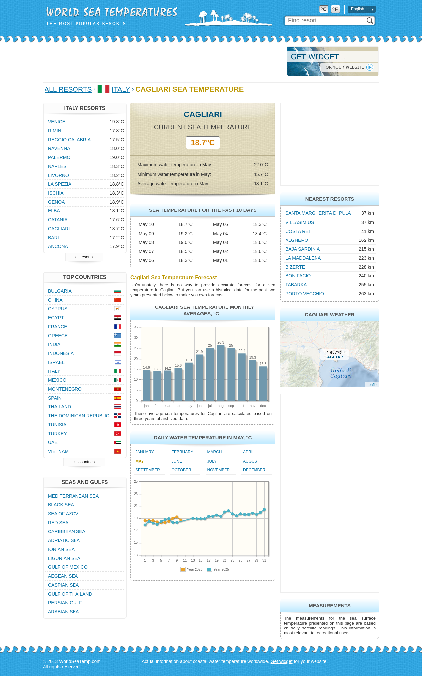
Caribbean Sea (66, 531)
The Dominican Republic (78, 415)
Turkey (57, 433)
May (140, 461)
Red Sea (58, 522)
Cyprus (57, 308)
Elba (54, 210)
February (182, 452)
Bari (53, 237)
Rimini (55, 130)
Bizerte (295, 267)
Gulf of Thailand (70, 593)
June (177, 461)
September (148, 470)
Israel (56, 362)
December (254, 470)
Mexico (57, 380)
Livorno (58, 175)
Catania (58, 219)
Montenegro (65, 389)
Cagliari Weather (329, 314)
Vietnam (58, 451)
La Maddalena (303, 258)
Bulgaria (60, 291)
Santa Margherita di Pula (318, 213)
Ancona (58, 246)
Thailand (59, 406)
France (57, 326)
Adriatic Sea (64, 540)
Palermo (59, 157)
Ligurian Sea (64, 558)
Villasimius (300, 222)
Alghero (297, 240)
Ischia (56, 193)
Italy (121, 89)
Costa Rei (298, 231)
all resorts (84, 257)
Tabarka (296, 284)
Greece (58, 335)
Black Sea (61, 504)
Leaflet (372, 385)
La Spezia (59, 184)
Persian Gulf (65, 602)
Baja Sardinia (303, 249)
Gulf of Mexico (68, 567)
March (214, 452)
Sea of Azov (63, 513)
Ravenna (59, 148)
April (249, 452)
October (181, 470)
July (212, 461)
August (251, 461)
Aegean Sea (63, 576)
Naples (57, 166)
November (218, 470)
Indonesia (61, 353)
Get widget (282, 661)
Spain (55, 398)
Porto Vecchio (305, 293)
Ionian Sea (61, 549)
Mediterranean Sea (73, 496)
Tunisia (57, 424)
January (145, 452)
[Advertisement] (163, 61)
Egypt (56, 317)
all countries (84, 462)
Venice (56, 121)
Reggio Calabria (69, 139)
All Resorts (68, 89)
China (55, 300)
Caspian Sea (63, 585)
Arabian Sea (63, 611)
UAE (53, 442)
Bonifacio (298, 275)
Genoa (56, 202)
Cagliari (59, 228)
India (54, 344)
